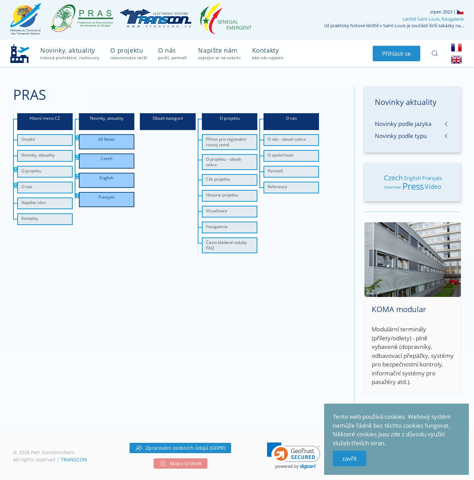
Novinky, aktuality (38, 155)
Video (433, 186)
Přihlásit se (396, 53)
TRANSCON (74, 459)
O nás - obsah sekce (287, 139)
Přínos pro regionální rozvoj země (226, 142)
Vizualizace (216, 211)
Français (432, 177)
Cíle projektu (218, 179)
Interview (392, 187)
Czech (393, 177)
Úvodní (28, 139)
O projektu (31, 171)
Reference (277, 187)
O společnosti (280, 155)
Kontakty (29, 218)
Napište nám (33, 202)
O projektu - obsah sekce (223, 162)
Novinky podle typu (401, 136)
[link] (293, 456)
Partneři (275, 171)
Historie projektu (222, 195)
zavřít (349, 458)
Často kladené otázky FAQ (226, 245)
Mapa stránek (180, 463)
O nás (26, 187)
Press (412, 186)
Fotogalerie (217, 227)
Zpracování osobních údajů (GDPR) (180, 448)
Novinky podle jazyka (403, 124)
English (412, 177)
